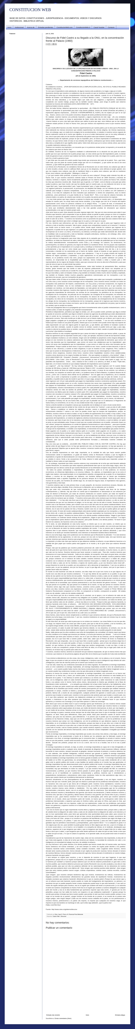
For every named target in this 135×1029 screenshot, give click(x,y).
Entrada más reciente (53, 1015)
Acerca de (31, 27)
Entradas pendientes (45, 27)
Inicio (9, 27)
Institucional (19, 27)
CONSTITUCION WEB (30, 9)
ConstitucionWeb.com (65, 27)
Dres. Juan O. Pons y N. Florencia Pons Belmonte (69, 914)
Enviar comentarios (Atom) (63, 1018)
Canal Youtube (99, 27)
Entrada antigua (120, 1015)
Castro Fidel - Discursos (59, 916)
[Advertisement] (86, 996)
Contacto (111, 27)
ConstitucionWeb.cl (83, 27)
